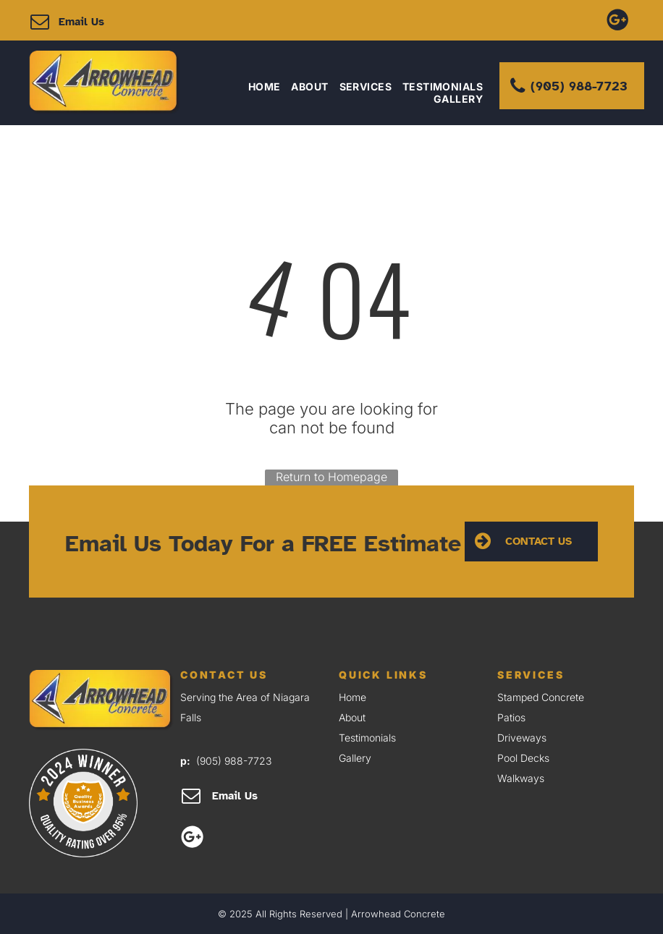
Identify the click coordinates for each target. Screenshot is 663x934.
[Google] (617, 18)
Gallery (355, 758)
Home (352, 697)
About (352, 717)
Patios (511, 717)
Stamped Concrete (540, 697)
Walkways (520, 778)
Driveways (521, 737)
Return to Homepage (331, 477)
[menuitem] (259, 86)
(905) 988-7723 (233, 761)
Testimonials (367, 737)
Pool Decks (523, 758)
